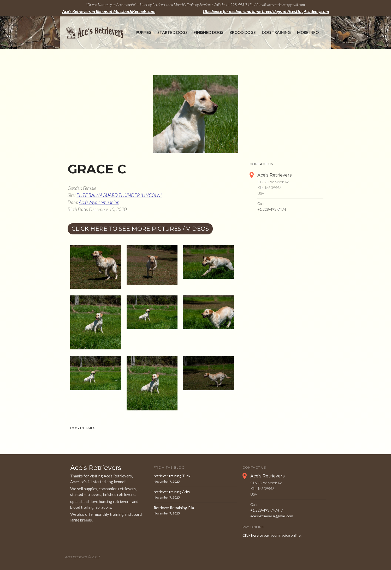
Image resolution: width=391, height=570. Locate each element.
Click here (250, 535)
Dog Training (276, 32)
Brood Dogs (242, 32)
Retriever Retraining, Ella (174, 507)
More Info (308, 32)
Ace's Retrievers (274, 175)
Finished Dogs (208, 32)
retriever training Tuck (172, 476)
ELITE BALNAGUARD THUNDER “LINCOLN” (119, 195)
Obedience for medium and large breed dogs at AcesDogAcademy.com (266, 11)
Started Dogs (172, 32)
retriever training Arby (172, 491)
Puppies (143, 32)
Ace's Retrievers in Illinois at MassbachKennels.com (108, 11)
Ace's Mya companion (99, 202)
